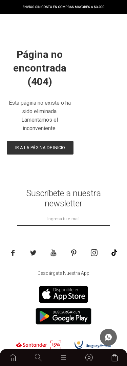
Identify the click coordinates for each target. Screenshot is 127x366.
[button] (38, 357)
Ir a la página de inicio (40, 147)
